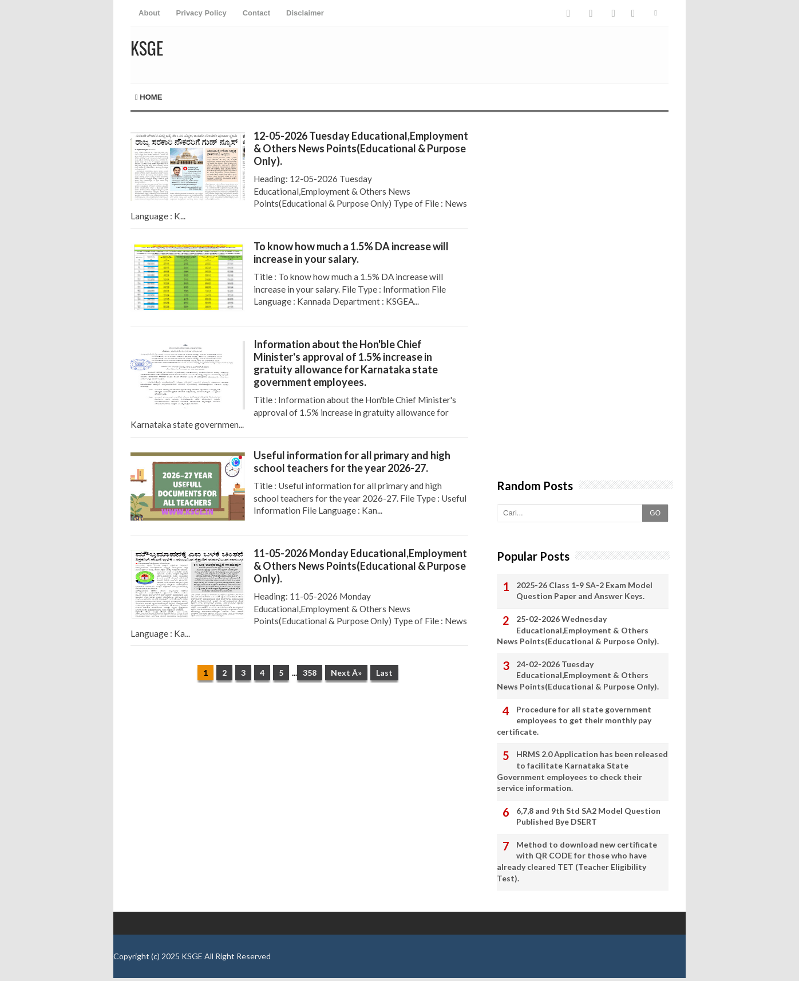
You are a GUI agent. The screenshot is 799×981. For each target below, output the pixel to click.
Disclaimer (305, 13)
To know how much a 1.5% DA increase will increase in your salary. (351, 252)
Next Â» (346, 672)
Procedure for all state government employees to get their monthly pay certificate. (574, 720)
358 (310, 672)
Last (384, 672)
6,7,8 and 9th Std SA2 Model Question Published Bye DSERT (588, 816)
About (149, 13)
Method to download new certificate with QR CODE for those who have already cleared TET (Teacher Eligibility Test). (577, 861)
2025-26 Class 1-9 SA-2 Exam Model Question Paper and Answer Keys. (584, 590)
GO (655, 513)
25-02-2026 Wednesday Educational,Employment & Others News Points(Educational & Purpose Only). (578, 630)
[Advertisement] (299, 780)
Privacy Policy (201, 13)
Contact (256, 13)
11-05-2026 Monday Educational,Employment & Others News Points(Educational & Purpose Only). (360, 566)
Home (148, 97)
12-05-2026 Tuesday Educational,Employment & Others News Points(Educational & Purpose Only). (361, 148)
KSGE (192, 956)
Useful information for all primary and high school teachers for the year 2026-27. (352, 461)
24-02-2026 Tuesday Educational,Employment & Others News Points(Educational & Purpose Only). (578, 675)
